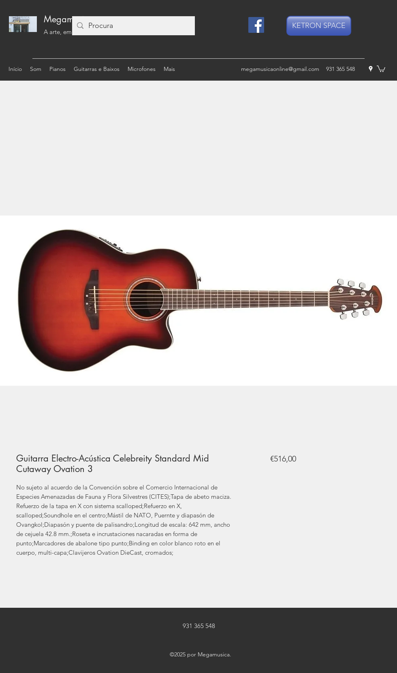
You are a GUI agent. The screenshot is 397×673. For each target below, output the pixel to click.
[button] (381, 68)
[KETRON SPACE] (318, 26)
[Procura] (133, 25)
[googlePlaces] (371, 69)
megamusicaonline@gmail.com (280, 69)
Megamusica (69, 19)
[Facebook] (256, 25)
